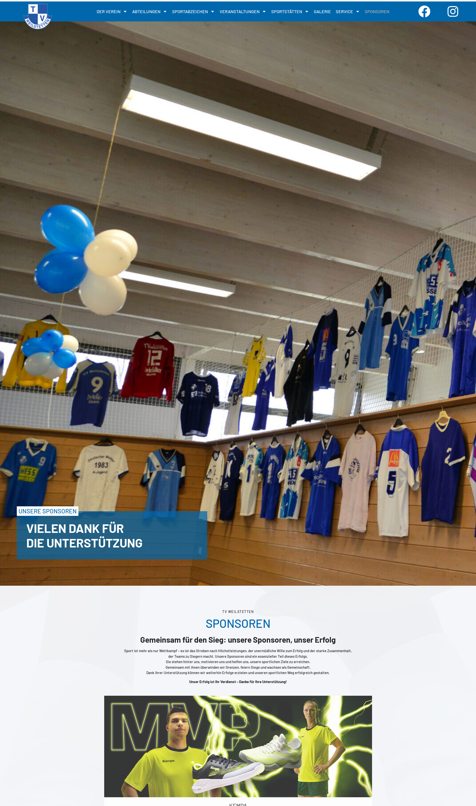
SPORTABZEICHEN (193, 11)
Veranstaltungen (243, 11)
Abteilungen (149, 11)
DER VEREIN (112, 11)
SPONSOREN (377, 11)
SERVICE (348, 11)
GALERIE (322, 11)
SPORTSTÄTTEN (290, 11)
